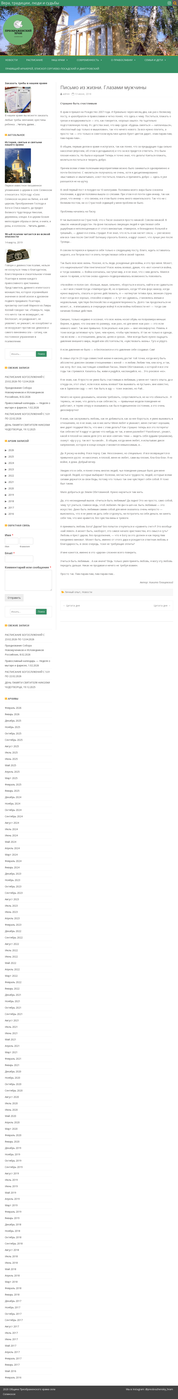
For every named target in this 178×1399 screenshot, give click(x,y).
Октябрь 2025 (13, 733)
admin (66, 94)
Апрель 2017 (12, 1352)
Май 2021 (10, 1039)
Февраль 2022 (13, 982)
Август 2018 (12, 1250)
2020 (11, 488)
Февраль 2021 (13, 1058)
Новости (11, 60)
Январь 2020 (12, 1141)
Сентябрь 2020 (14, 1090)
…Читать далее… (26, 124)
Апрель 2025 (12, 771)
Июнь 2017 (11, 1339)
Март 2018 (11, 1281)
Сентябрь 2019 (14, 1167)
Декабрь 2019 (13, 1148)
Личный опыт (72, 592)
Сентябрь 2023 (14, 892)
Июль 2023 (11, 905)
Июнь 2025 (11, 759)
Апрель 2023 (12, 918)
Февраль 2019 (13, 1211)
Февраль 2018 (13, 1288)
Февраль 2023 (13, 924)
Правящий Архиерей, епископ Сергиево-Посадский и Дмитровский (52, 68)
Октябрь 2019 (13, 1160)
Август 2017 (12, 1326)
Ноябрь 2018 (12, 1230)
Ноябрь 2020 (12, 1077)
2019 (11, 494)
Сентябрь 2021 (14, 1014)
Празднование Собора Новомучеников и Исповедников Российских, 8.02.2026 (24, 392)
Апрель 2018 (12, 1275)
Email (10, 553)
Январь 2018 (12, 1294)
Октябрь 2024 (13, 810)
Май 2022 (10, 963)
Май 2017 (10, 1345)
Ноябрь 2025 (12, 727)
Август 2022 (12, 944)
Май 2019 (10, 1192)
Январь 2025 (12, 790)
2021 (11, 482)
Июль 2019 (11, 1179)
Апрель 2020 (12, 1122)
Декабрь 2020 (13, 1071)
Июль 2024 (11, 829)
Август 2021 (12, 1020)
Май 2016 (10, 1371)
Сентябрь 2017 (14, 1320)
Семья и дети (154, 60)
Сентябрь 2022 (14, 937)
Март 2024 (11, 854)
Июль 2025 (11, 752)
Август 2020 (12, 1097)
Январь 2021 (12, 1065)
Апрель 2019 (12, 1198)
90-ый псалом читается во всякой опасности (27, 235)
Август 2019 (12, 1173)
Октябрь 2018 (13, 1237)
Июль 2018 (11, 1256)
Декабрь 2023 (13, 873)
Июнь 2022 (11, 956)
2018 (11, 501)
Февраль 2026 (13, 707)
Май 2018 (10, 1269)
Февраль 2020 (13, 1135)
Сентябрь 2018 (14, 1243)
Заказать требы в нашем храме (26, 83)
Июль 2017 (11, 1332)
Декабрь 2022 (13, 931)
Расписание (34, 60)
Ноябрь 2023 (12, 880)
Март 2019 (11, 1205)
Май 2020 (10, 1116)
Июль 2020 (11, 1103)
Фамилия (25, 546)
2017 (11, 507)
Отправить (14, 597)
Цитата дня (71, 605)
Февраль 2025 (13, 784)
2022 (11, 475)
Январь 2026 (12, 714)
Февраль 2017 (13, 1358)
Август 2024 (12, 822)
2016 (11, 513)
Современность (88, 60)
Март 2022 (11, 975)
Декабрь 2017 (13, 1301)
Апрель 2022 (12, 969)
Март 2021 (11, 1052)
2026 (11, 450)
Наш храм (58, 60)
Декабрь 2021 (13, 994)
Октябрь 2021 (13, 1007)
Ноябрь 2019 (12, 1154)
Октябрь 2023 (13, 886)
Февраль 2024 (13, 861)
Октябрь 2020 (13, 1084)
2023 (11, 469)
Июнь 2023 (11, 912)
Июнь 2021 (11, 1033)
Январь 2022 (12, 988)
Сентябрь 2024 (14, 816)
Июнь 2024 (11, 835)
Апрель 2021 (12, 1045)
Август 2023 (12, 899)
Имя (9, 535)
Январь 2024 (12, 867)
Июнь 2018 (11, 1262)
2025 (11, 456)
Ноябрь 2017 (12, 1307)
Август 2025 (12, 746)
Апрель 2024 (12, 848)
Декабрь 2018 (13, 1224)
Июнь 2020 (11, 1109)
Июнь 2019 (11, 1186)
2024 (11, 463)
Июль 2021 (11, 1026)
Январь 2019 (12, 1218)
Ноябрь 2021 (12, 1001)
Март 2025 (11, 778)
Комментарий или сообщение (28, 567)
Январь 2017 (12, 1364)
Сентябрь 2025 (14, 739)
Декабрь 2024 (13, 797)
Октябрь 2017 (13, 1313)
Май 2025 (10, 765)
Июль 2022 (11, 950)
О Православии (121, 60)
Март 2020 (11, 1128)
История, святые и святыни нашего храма (23, 143)
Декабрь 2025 (13, 720)
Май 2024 (10, 841)
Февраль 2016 (13, 1377)
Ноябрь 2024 (12, 803)
